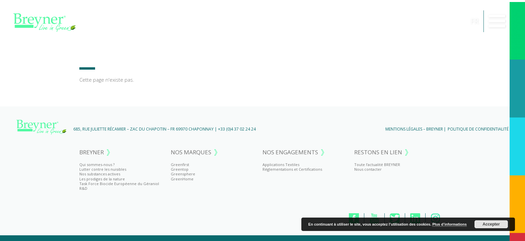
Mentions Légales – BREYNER (414, 129)
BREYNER (91, 152)
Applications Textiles (280, 164)
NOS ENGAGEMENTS (290, 152)
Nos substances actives (99, 173)
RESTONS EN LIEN (378, 152)
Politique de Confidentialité (478, 129)
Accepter (491, 224)
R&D (83, 188)
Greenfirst (180, 164)
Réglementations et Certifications (292, 169)
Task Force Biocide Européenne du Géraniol (119, 183)
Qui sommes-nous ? (97, 164)
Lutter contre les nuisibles (102, 169)
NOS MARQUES (191, 152)
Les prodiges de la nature (102, 178)
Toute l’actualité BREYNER (377, 164)
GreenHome (182, 178)
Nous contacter (368, 169)
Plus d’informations (449, 224)
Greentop (180, 169)
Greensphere (183, 173)
